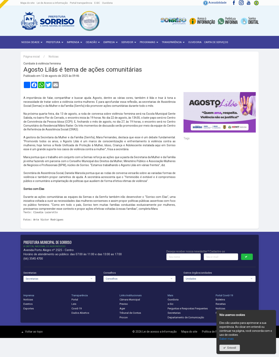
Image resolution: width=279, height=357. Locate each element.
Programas (149, 42)
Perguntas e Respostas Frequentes (188, 308)
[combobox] (59, 279)
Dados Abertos (80, 312)
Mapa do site (27, 3)
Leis (73, 303)
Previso (124, 303)
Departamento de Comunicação (186, 317)
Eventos (28, 303)
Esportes (28, 308)
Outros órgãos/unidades (197, 272)
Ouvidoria (107, 3)
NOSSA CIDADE (32, 42)
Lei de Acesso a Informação (52, 3)
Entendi (231, 347)
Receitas (221, 303)
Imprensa (75, 42)
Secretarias (29, 272)
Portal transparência (81, 3)
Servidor (129, 42)
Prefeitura (55, 42)
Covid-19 (76, 308)
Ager (122, 308)
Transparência (174, 42)
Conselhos (109, 272)
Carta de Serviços (216, 42)
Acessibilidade (215, 2)
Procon (124, 317)
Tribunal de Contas (130, 312)
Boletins (220, 299)
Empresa (111, 42)
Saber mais (226, 338)
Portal (74, 299)
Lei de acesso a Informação (159, 331)
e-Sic (170, 303)
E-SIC (97, 3)
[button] (89, 21)
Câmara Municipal (130, 299)
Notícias (54, 56)
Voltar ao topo (31, 332)
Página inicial (31, 56)
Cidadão (93, 42)
